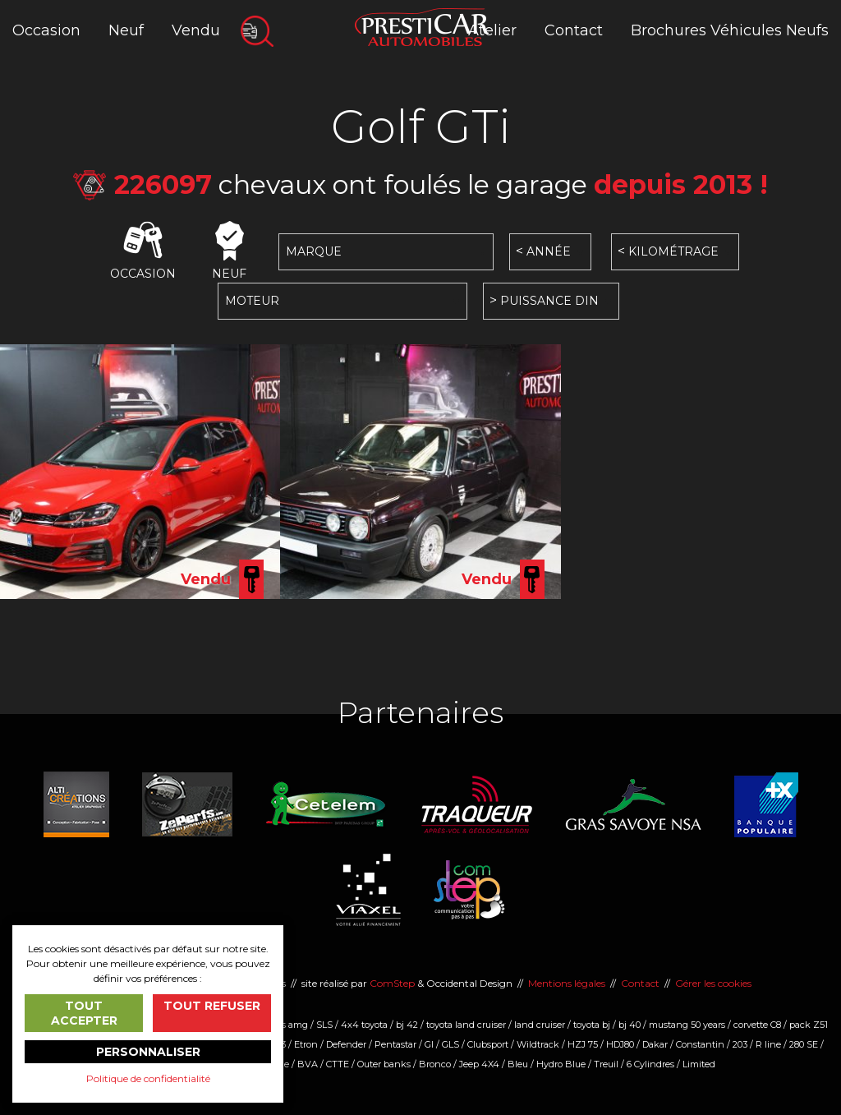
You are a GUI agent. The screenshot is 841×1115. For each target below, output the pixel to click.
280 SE (803, 1044)
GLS (450, 1044)
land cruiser (539, 1024)
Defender (346, 1044)
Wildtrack (538, 1044)
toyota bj (591, 1024)
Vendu (196, 30)
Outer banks (384, 1064)
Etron (306, 1044)
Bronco (435, 1064)
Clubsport (487, 1044)
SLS (324, 1024)
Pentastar (395, 1044)
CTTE (337, 1064)
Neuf (126, 30)
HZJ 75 (583, 1044)
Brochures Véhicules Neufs (730, 30)
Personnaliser (148, 1051)
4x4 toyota (364, 1024)
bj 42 (407, 1024)
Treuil (606, 1064)
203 (740, 1044)
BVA (307, 1064)
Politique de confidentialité (148, 1078)
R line (768, 1044)
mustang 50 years (687, 1024)
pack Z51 (808, 1024)
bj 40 (629, 1024)
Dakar (655, 1044)
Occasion (46, 30)
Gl (429, 1044)
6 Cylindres (650, 1064)
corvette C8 (757, 1024)
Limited (698, 1064)
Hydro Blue (561, 1064)
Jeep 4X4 (479, 1064)
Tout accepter (84, 1013)
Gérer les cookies (713, 983)
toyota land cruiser (466, 1024)
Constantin (700, 1044)
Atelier (492, 30)
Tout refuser (211, 1005)
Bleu (518, 1064)
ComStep (392, 983)
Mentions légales (566, 983)
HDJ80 (620, 1044)
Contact (574, 30)
